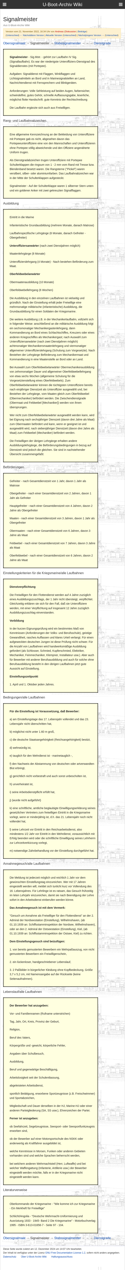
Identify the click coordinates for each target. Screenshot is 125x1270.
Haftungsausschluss (61, 1256)
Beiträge (82, 31)
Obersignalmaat (14, 43)
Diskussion (70, 31)
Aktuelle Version (54, 35)
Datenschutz (9, 1256)
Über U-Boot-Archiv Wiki (34, 1256)
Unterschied (12, 35)
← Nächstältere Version (32, 35)
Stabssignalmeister (67, 43)
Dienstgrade (102, 43)
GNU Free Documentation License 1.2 (65, 1252)
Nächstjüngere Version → (91, 35)
